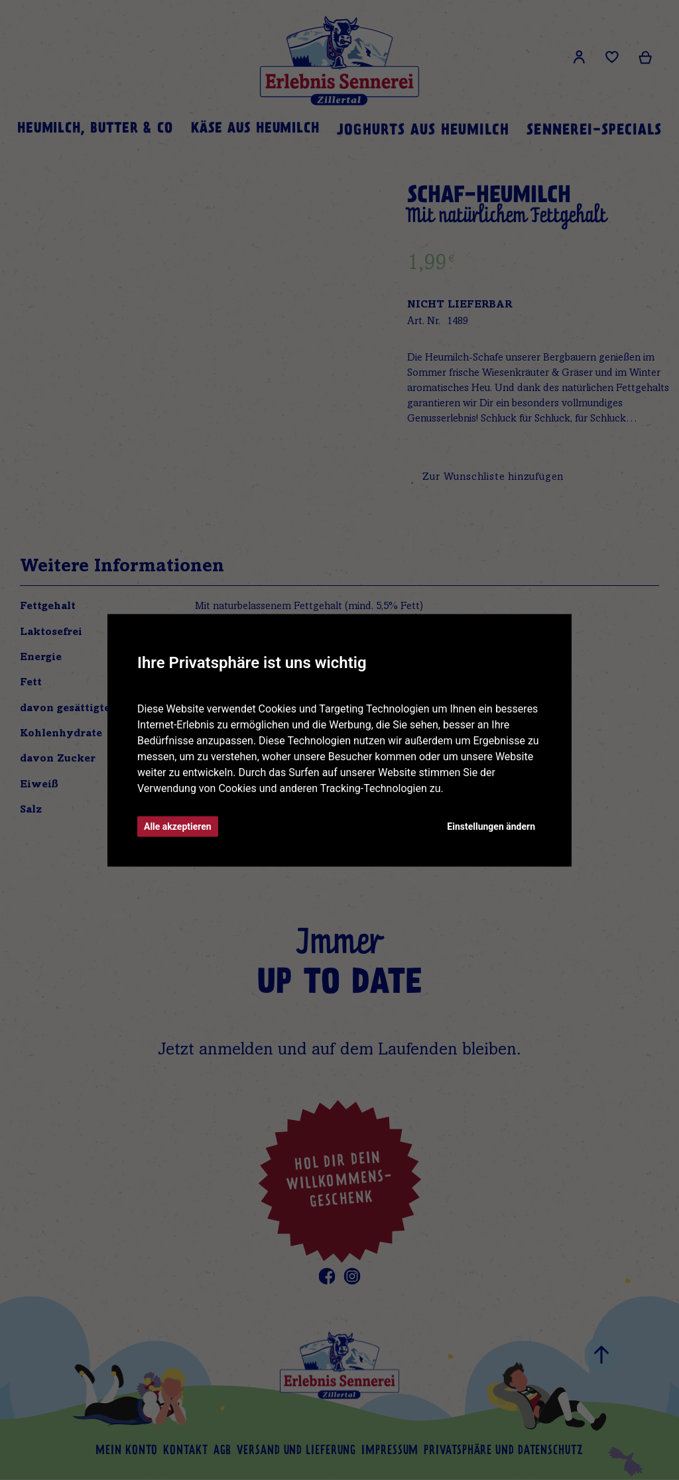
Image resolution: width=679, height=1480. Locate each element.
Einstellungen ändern (491, 826)
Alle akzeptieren (178, 826)
